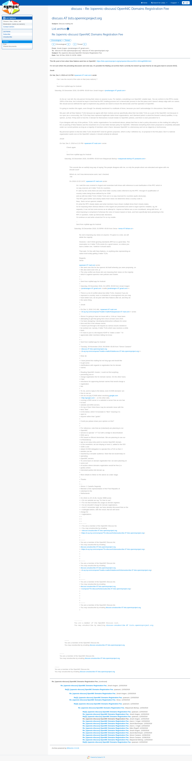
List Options (9, 18)
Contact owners (8, 27)
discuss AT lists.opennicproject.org (94, 349)
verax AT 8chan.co (125, 228)
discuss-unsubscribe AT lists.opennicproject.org (99, 530)
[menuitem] (144, 3)
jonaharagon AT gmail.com (115, 90)
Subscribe (6, 34)
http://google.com (88, 398)
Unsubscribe (7, 37)
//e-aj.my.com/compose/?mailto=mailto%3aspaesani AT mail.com (105, 312)
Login (185, 3)
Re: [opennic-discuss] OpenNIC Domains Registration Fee (84, 685)
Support (173, 3)
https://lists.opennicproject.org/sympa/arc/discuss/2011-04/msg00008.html (124, 61)
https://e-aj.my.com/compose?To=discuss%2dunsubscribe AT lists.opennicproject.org (113, 533)
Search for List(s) (158, 3)
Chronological (56, 40)
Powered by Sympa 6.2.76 (97, 757)
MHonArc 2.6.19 (73, 748)
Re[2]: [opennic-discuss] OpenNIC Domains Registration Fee (89, 689)
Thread (67, 40)
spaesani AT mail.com (83, 75)
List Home (6, 31)
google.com (113, 395)
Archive (5, 42)
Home (144, 3)
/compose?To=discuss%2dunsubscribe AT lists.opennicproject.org (106, 589)
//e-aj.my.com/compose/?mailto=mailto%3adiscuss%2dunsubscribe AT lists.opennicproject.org (116, 570)
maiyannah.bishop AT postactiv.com (131, 159)
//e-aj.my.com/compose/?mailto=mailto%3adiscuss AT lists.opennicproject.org (110, 351)
